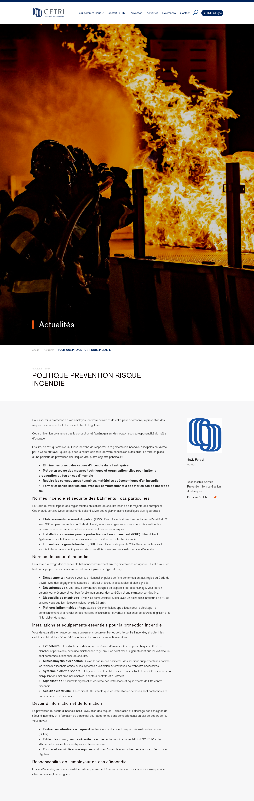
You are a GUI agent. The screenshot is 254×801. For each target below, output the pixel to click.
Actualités (49, 349)
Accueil (36, 349)
